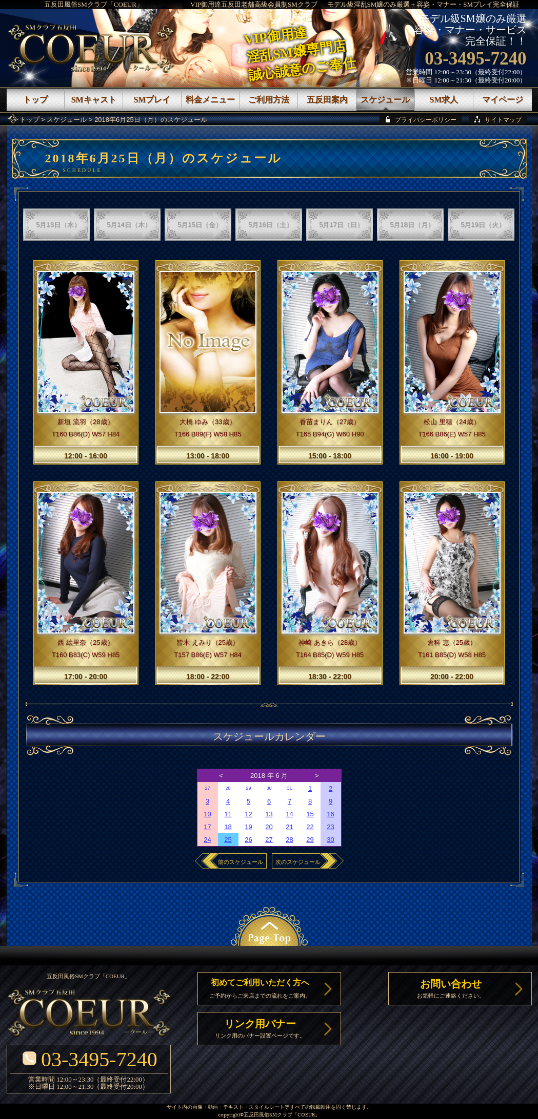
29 (248, 788)
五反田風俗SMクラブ (268, 1115)
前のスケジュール (240, 862)
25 (227, 839)
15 (309, 814)
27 (207, 788)
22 (309, 827)
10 (207, 814)
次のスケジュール (298, 862)
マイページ (502, 99)
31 (289, 788)
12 (248, 814)
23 (330, 827)
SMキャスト (93, 99)
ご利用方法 (268, 99)
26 (248, 839)
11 (227, 814)
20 (268, 827)
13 (268, 814)
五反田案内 (327, 99)
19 (248, 827)
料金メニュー (210, 99)
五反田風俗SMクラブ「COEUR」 (93, 4)
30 (268, 788)
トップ (29, 119)
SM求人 (443, 99)
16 (330, 814)
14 (289, 814)
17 (207, 827)
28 (227, 788)
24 (207, 839)
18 (227, 827)
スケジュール (67, 119)
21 (289, 827)
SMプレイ (151, 99)
